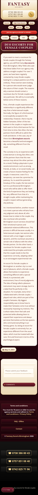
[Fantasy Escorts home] (19, 5)
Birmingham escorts (21, 138)
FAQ (16, 421)
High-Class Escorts (19, 23)
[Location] (5, 38)
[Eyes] (33, 38)
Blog (27, 27)
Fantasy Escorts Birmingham (17, 436)
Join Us (19, 27)
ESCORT (21, 32)
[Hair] (23, 38)
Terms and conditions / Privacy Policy (20, 413)
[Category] (14, 38)
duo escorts (29, 63)
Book (11, 27)
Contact (19, 429)
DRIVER (28, 32)
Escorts (6, 23)
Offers (21, 421)
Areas (32, 23)
